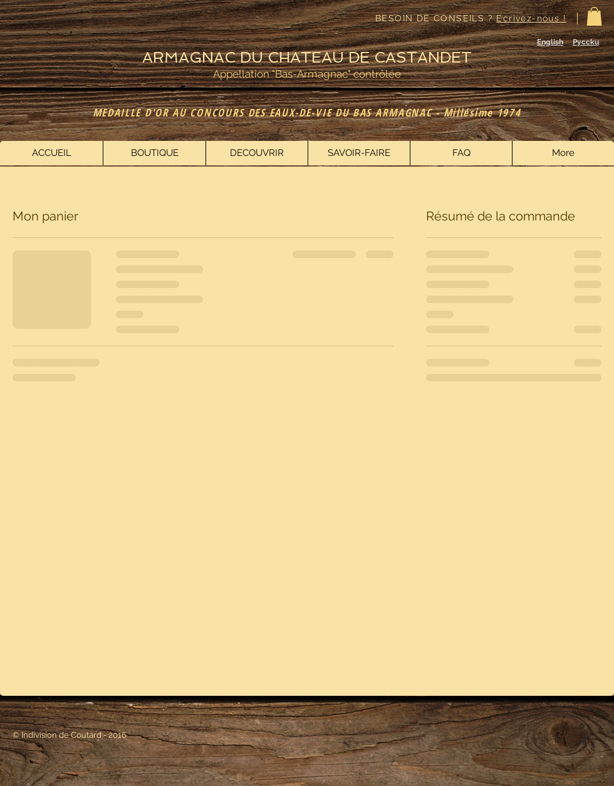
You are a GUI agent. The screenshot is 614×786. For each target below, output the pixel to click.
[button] (594, 16)
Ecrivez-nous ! (531, 18)
